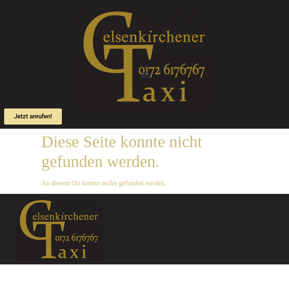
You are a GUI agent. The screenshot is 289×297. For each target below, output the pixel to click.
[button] (144, 75)
